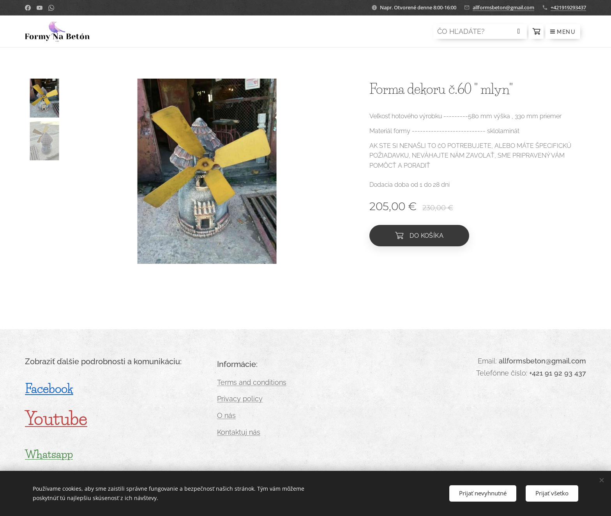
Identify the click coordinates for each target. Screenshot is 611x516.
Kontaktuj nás (238, 432)
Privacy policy (240, 399)
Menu (563, 32)
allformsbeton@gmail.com (503, 7)
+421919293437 (568, 7)
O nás (226, 415)
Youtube (56, 418)
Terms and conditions (251, 382)
